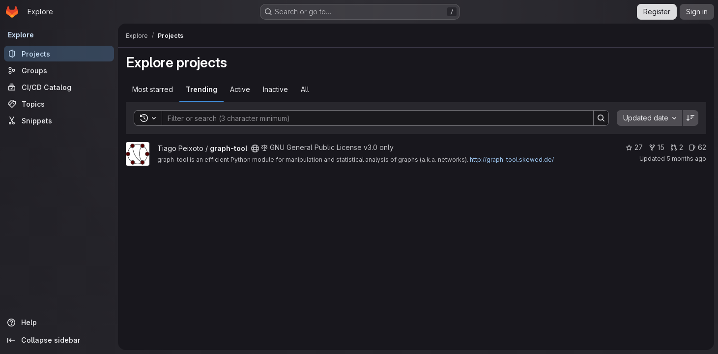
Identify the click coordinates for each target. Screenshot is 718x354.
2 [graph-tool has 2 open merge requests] (676, 147)
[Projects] (59, 53)
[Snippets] (59, 120)
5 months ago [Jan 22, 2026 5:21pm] (686, 158)
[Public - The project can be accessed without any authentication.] (255, 148)
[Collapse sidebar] (59, 340)
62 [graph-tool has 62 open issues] (697, 147)
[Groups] (59, 70)
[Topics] (59, 104)
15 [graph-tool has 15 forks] (656, 147)
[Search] (373, 118)
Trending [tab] (201, 89)
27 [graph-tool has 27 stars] (634, 147)
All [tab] (305, 89)
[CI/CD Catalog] (59, 87)
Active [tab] (240, 89)
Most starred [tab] (152, 89)
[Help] (59, 322)
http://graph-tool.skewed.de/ (512, 159)
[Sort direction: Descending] (690, 118)
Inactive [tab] (275, 89)
